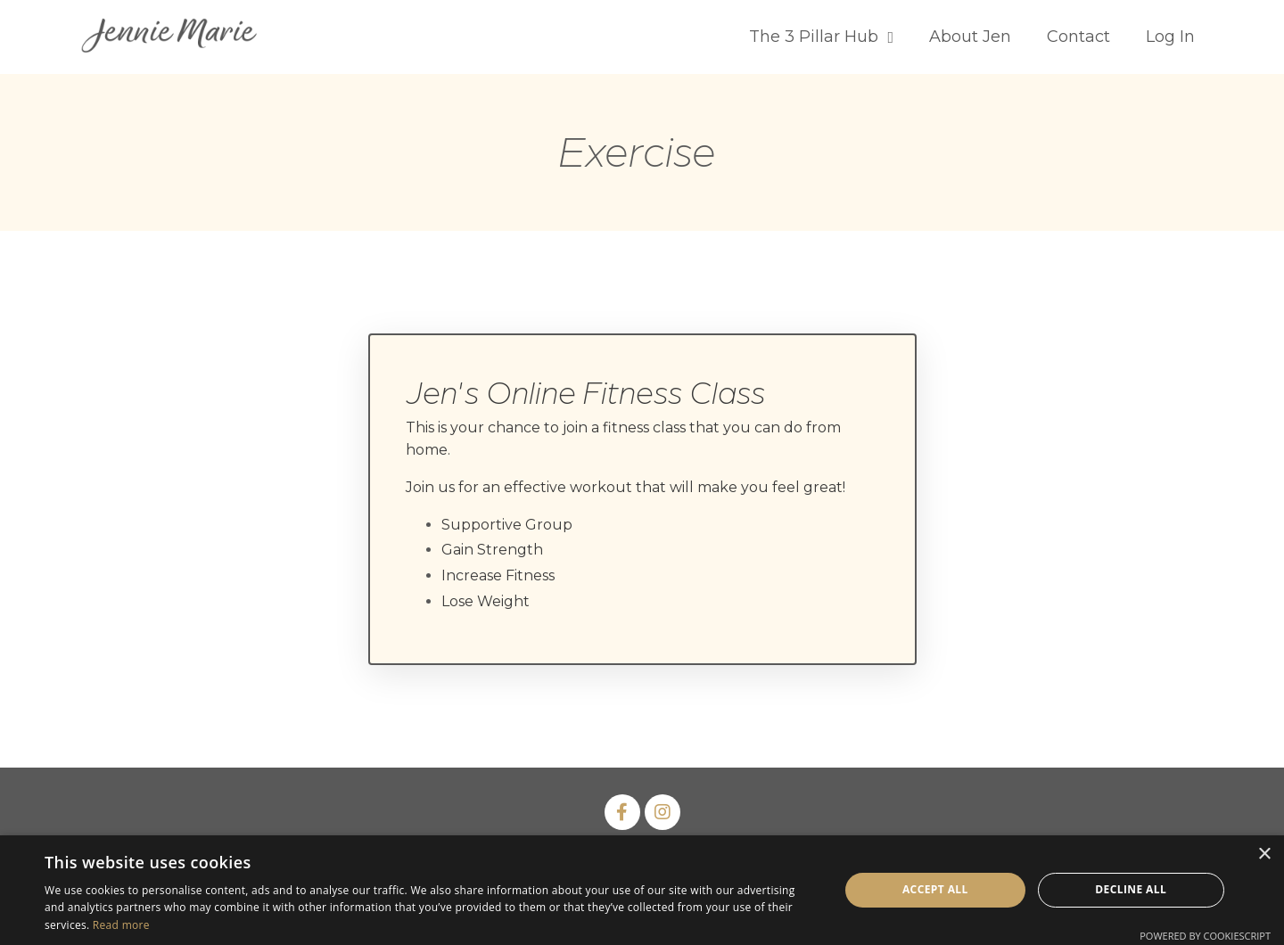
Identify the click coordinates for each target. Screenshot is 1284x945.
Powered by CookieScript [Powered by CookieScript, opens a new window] (1205, 935)
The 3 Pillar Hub (821, 36)
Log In (1170, 36)
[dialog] (642, 890)
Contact (1078, 36)
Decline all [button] (1130, 889)
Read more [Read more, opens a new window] (121, 925)
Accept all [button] (935, 889)
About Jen (970, 36)
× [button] (1264, 854)
